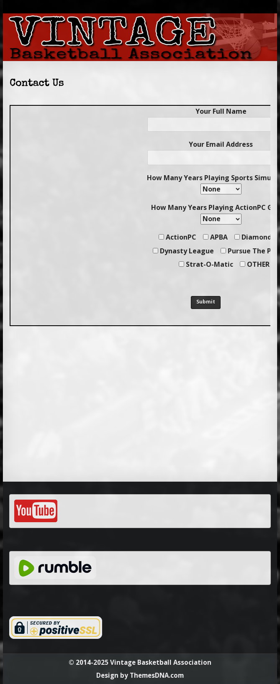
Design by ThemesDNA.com (140, 675)
